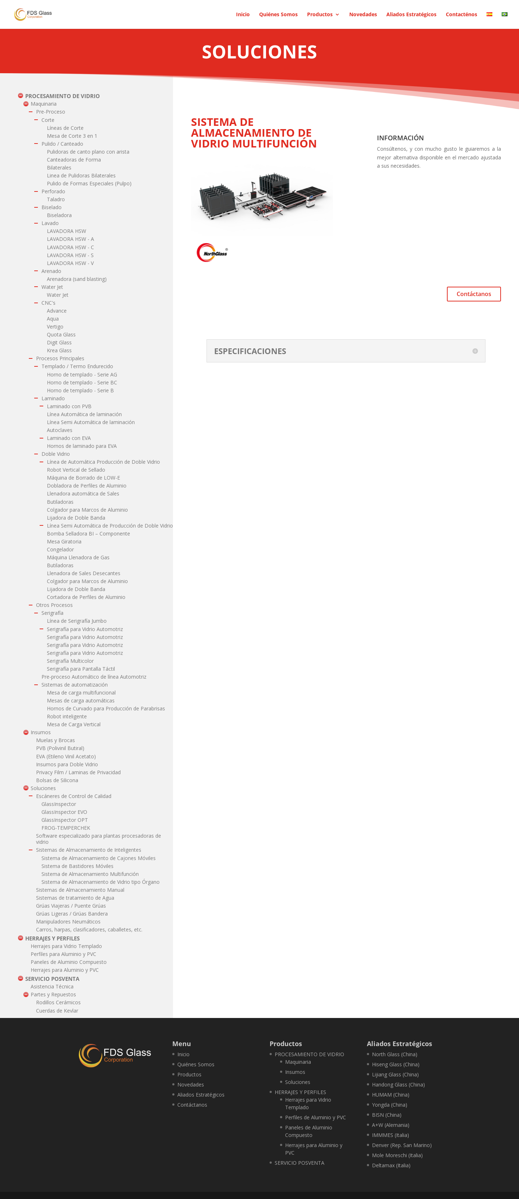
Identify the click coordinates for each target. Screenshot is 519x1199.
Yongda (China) (389, 1104)
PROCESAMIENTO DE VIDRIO (309, 1054)
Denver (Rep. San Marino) (402, 1145)
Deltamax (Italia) (391, 1165)
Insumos (295, 1071)
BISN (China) (387, 1114)
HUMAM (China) (390, 1094)
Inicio (243, 15)
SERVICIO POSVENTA (299, 1162)
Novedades (363, 15)
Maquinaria (298, 1061)
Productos (320, 15)
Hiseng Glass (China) (396, 1064)
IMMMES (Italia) (390, 1135)
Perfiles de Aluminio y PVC (315, 1117)
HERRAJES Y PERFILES (300, 1092)
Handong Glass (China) (398, 1084)
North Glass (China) (394, 1054)
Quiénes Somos (278, 15)
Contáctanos (474, 294)
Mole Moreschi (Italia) (397, 1155)
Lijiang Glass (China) (395, 1074)
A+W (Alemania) (390, 1124)
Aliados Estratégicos (411, 15)
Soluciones (297, 1082)
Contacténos (461, 15)
